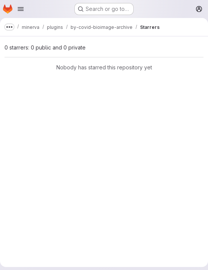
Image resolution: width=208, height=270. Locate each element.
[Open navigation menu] (21, 9)
